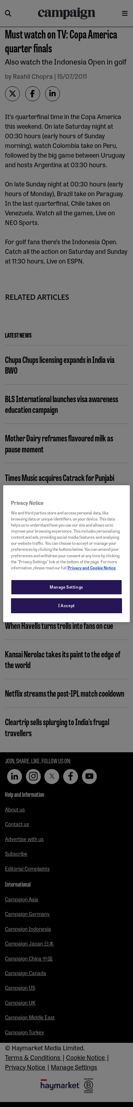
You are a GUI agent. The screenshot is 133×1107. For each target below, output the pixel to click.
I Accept (66, 605)
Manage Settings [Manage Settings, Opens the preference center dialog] (66, 587)
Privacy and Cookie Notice (91, 567)
